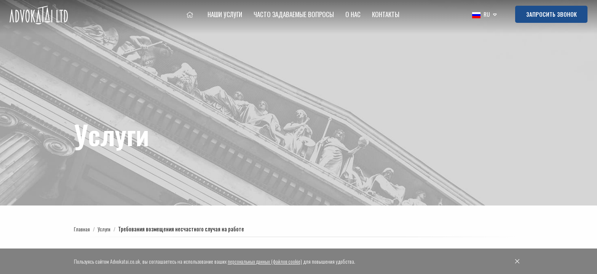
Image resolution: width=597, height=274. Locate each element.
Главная (83, 229)
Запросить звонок (551, 14)
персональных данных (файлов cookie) (267, 261)
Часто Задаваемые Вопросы (294, 14)
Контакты (385, 14)
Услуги (107, 229)
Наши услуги (225, 14)
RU (481, 15)
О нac (353, 14)
